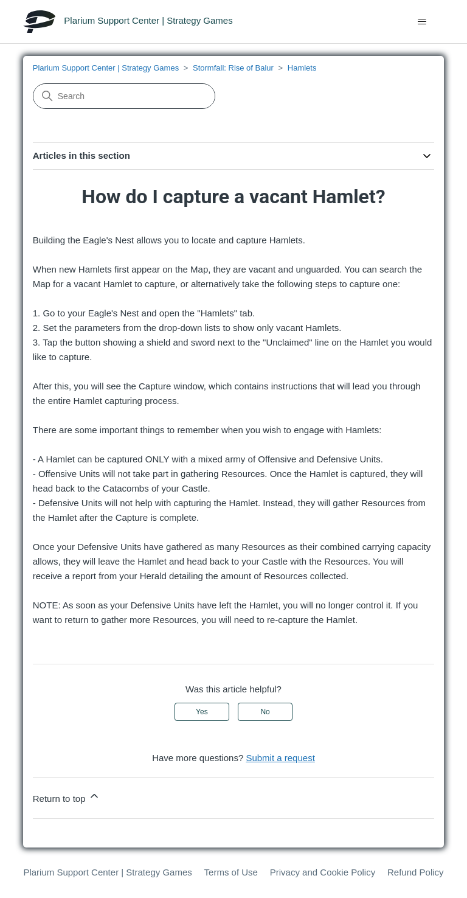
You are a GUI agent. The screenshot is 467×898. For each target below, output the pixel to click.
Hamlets (302, 67)
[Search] (124, 96)
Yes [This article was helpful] (202, 712)
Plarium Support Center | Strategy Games (106, 67)
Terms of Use (231, 872)
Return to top (66, 797)
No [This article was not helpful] (264, 712)
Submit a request (280, 758)
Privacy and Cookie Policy (322, 872)
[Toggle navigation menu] (422, 22)
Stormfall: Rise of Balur (233, 67)
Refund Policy (415, 872)
